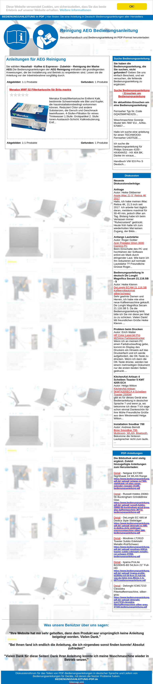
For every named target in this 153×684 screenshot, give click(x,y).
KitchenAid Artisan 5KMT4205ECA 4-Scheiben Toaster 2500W (130, 391)
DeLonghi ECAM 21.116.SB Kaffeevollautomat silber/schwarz (130, 290)
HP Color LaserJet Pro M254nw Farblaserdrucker (129, 336)
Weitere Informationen (75, 10)
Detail (117, 473)
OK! (131, 6)
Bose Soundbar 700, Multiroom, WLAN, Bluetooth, (131, 432)
